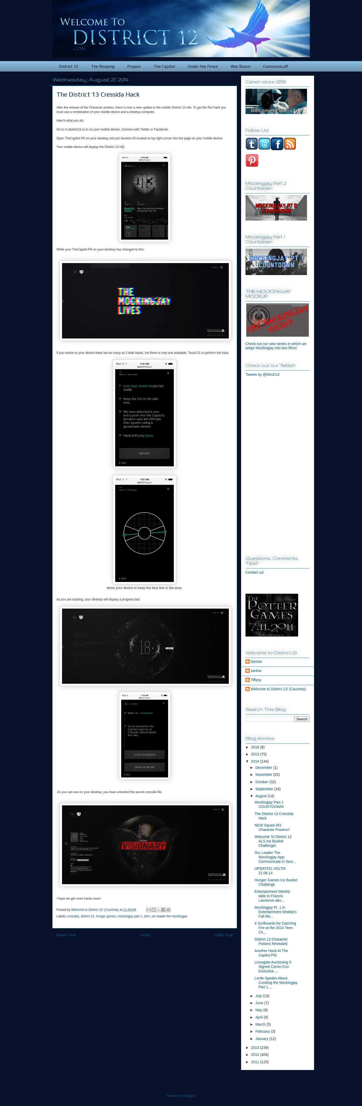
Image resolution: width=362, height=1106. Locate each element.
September (264, 789)
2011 (255, 1062)
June (259, 1003)
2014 (255, 761)
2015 (255, 754)
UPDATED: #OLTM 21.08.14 (269, 870)
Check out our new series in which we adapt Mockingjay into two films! (276, 346)
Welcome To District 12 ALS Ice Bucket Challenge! (273, 841)
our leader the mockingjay (169, 916)
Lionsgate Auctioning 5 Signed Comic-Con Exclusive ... (272, 966)
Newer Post (66, 935)
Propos (134, 66)
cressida (73, 916)
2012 (255, 1055)
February (263, 1031)
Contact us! (255, 572)
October (262, 782)
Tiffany (256, 680)
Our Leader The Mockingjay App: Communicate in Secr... (275, 857)
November (264, 774)
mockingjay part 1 (130, 916)
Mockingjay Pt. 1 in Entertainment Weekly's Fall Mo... (275, 911)
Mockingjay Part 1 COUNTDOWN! (269, 804)
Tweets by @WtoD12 (263, 374)
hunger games (106, 916)
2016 (255, 747)
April (259, 1017)
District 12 (68, 66)
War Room (240, 66)
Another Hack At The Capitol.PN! (271, 953)
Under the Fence (203, 66)
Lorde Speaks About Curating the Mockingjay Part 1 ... (275, 982)
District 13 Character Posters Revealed (271, 941)
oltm (147, 916)
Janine (256, 671)
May (259, 1010)
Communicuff (275, 66)
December (264, 767)
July (259, 996)
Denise (256, 661)
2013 (255, 1047)
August (261, 796)
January (262, 1039)
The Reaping (102, 66)
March (261, 1024)
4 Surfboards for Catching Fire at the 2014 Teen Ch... (275, 927)
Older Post (224, 935)
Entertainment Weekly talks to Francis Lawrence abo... (272, 895)
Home (145, 935)
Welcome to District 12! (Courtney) (278, 689)
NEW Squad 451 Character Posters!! (272, 827)
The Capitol (164, 66)
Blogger (189, 1096)
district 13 (87, 916)
